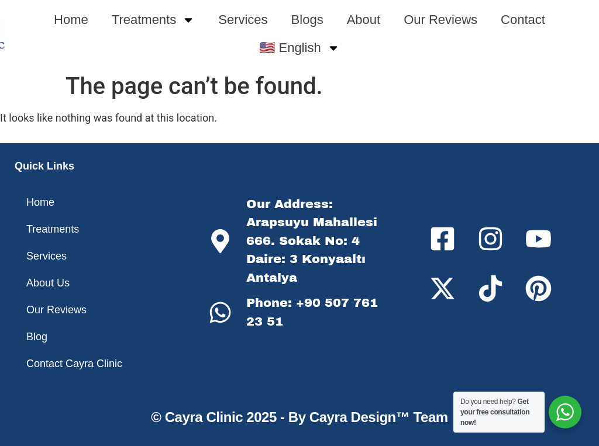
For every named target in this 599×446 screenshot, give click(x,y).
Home (71, 19)
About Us (48, 283)
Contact (523, 19)
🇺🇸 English (299, 48)
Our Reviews (440, 19)
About (364, 19)
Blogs (307, 19)
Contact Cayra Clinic (74, 363)
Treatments (153, 20)
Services (242, 19)
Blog (36, 337)
